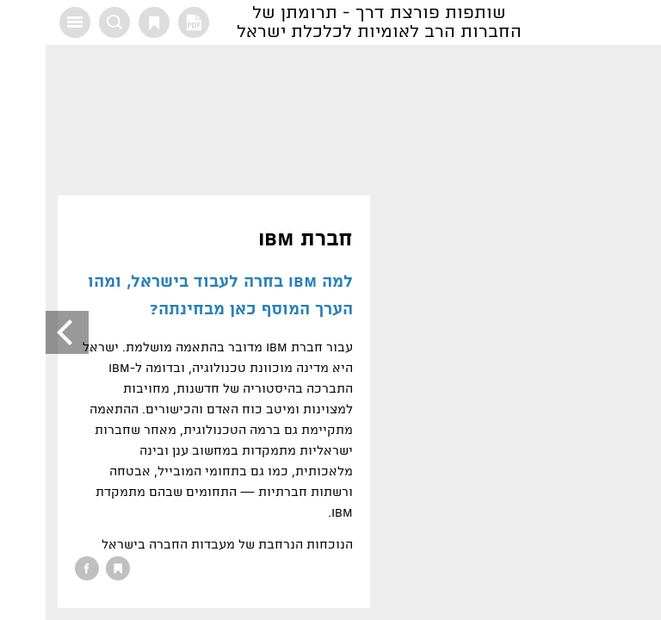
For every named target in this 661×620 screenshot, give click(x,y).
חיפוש (68, 22)
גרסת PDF (148, 22)
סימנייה (108, 22)
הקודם (639, 332)
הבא (21, 332)
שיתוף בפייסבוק (41, 568)
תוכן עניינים (29, 22)
